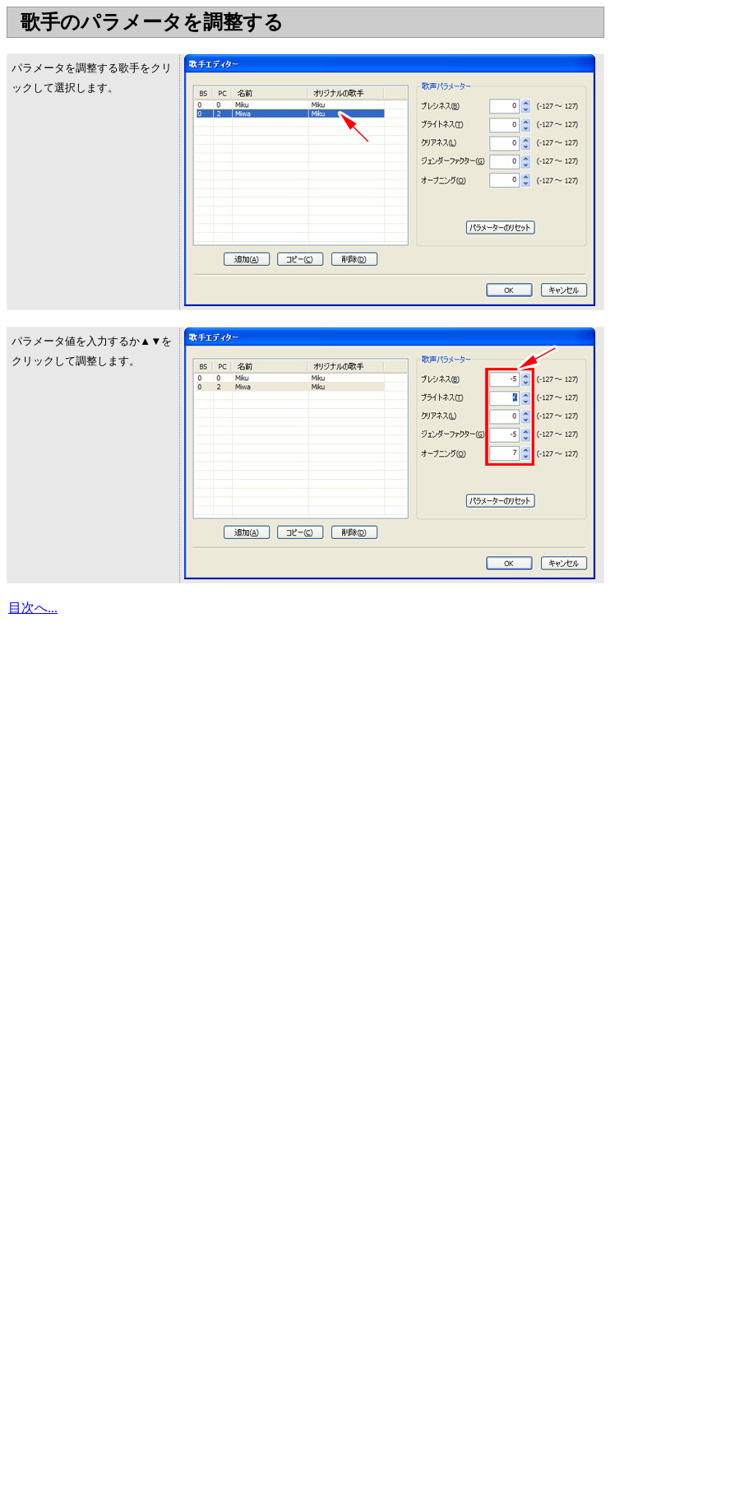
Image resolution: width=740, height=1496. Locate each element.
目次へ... (33, 608)
